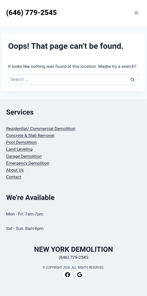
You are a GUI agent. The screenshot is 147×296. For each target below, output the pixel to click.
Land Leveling (19, 149)
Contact (13, 176)
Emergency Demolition (27, 163)
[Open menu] (136, 13)
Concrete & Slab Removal (30, 135)
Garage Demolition (24, 156)
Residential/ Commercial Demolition (40, 128)
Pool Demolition (21, 142)
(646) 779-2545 (73, 257)
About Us (15, 170)
